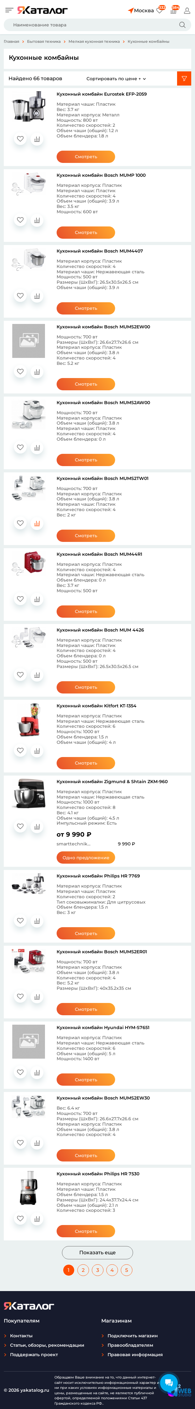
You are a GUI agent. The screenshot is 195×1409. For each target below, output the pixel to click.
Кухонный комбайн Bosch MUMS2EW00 (103, 327)
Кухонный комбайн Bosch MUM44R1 (99, 554)
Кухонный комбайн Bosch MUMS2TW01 (102, 478)
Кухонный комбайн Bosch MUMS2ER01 (102, 952)
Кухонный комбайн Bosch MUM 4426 (100, 630)
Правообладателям (130, 1345)
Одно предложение (86, 857)
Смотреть (86, 156)
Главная (11, 41)
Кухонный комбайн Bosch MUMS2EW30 (103, 1098)
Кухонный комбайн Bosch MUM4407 (100, 251)
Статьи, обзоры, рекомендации (47, 1345)
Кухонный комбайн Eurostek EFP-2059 (102, 94)
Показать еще (97, 1253)
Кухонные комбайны (149, 41)
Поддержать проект (34, 1354)
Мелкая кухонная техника (94, 41)
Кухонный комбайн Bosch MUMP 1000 (101, 175)
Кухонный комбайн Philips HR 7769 (98, 876)
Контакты (21, 1336)
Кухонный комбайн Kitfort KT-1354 (96, 706)
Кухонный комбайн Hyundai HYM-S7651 (103, 1027)
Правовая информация (135, 1354)
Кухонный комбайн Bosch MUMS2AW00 (103, 402)
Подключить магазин (133, 1336)
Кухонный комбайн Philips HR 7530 (98, 1174)
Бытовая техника (44, 41)
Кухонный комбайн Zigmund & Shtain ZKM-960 (112, 781)
